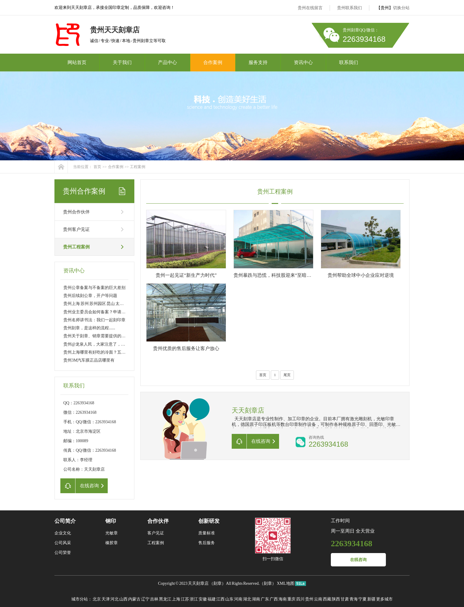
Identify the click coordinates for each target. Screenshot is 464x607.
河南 (238, 599)
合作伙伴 (158, 521)
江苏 (185, 599)
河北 (114, 599)
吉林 (154, 599)
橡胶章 (111, 543)
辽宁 (145, 599)
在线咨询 (358, 560)
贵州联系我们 (349, 8)
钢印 (110, 521)
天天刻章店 (198, 583)
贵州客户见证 (76, 229)
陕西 (336, 599)
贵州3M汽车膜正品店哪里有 (89, 360)
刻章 (217, 583)
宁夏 (362, 599)
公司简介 (65, 521)
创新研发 (209, 521)
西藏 (327, 599)
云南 (318, 599)
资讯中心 (303, 62)
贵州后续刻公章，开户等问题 (90, 295)
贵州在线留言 (310, 8)
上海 (176, 599)
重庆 (291, 599)
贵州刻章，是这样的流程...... (89, 328)
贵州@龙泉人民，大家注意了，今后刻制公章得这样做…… (117, 344)
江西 (220, 599)
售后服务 (206, 543)
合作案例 (212, 62)
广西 (274, 599)
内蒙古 (134, 599)
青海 (353, 599)
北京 (97, 599)
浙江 (194, 599)
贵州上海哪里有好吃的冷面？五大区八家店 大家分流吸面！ (117, 352)
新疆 (371, 599)
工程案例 (137, 166)
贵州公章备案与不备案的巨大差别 (94, 287)
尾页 (287, 375)
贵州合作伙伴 (76, 212)
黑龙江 (165, 599)
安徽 (203, 599)
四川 (300, 599)
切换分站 (401, 8)
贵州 (309, 599)
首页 (97, 166)
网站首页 (76, 62)
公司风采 (62, 543)
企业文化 (62, 533)
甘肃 (345, 599)
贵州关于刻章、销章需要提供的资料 (96, 336)
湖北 (247, 599)
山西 (123, 599)
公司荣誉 (62, 552)
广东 (265, 599)
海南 (282, 599)
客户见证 (155, 533)
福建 (211, 599)
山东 (229, 599)
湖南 (256, 599)
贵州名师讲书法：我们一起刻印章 (94, 320)
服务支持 (258, 62)
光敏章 (111, 533)
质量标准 (206, 533)
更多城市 (384, 599)
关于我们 (122, 62)
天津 (106, 599)
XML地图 (285, 583)
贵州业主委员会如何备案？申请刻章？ (98, 312)
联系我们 (348, 62)
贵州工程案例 (76, 247)
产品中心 (167, 62)
